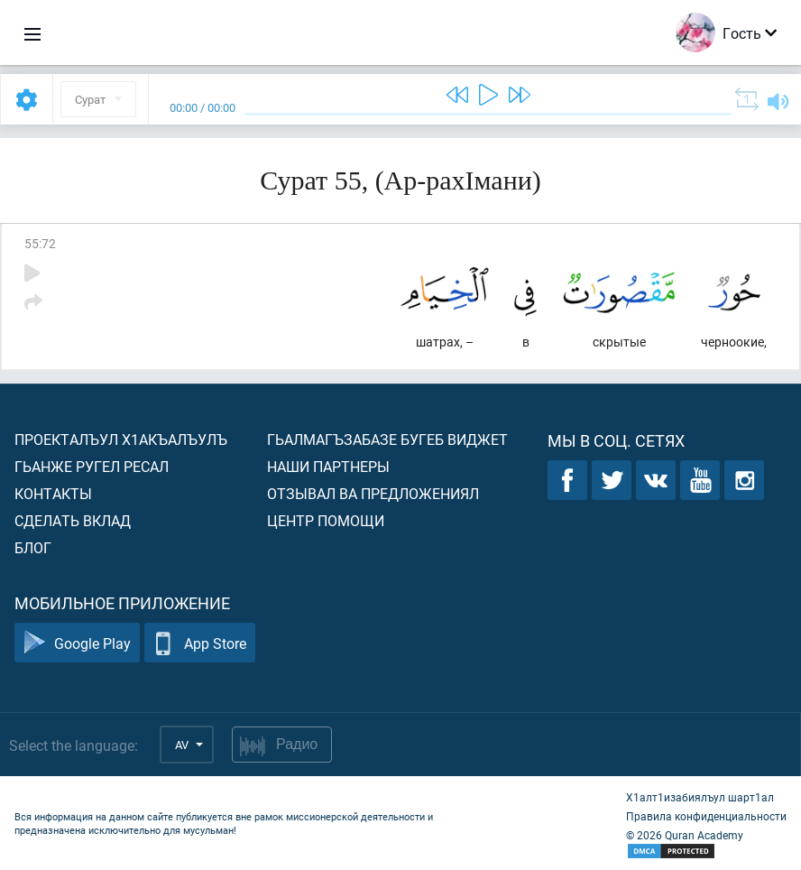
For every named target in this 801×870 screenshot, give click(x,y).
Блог (32, 547)
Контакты (53, 493)
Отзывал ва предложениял (373, 493)
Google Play (77, 643)
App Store (199, 643)
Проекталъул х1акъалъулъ (120, 439)
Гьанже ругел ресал (91, 466)
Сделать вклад (72, 520)
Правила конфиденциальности (706, 816)
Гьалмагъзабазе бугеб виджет (387, 439)
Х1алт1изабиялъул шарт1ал (700, 797)
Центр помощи (325, 520)
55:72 (40, 243)
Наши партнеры (328, 466)
